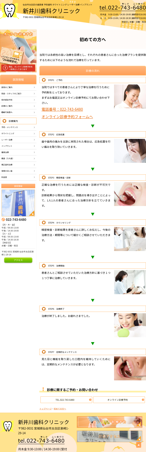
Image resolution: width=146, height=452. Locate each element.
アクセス (18, 260)
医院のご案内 (6, 87)
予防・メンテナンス (9, 127)
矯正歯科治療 (6, 164)
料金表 (4, 177)
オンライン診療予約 (117, 399)
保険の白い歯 (6, 171)
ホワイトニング (7, 133)
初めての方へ (6, 112)
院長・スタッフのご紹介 (11, 93)
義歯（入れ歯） (7, 158)
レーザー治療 (6, 139)
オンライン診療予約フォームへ (67, 116)
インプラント (6, 146)
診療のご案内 (6, 106)
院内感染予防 (6, 99)
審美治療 (5, 152)
